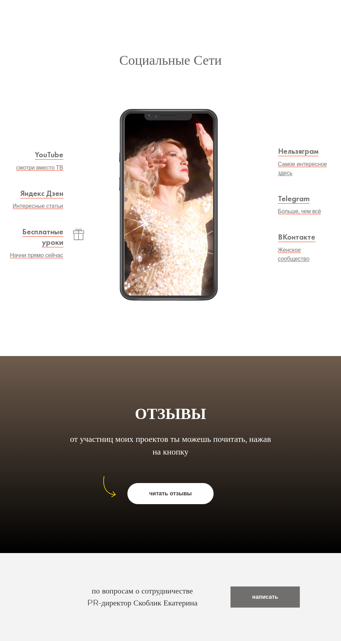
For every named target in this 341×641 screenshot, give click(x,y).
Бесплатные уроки (42, 237)
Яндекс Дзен (41, 193)
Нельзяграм (298, 151)
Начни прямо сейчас (36, 255)
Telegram (294, 198)
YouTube (49, 155)
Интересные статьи (38, 206)
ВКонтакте (296, 237)
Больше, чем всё (299, 211)
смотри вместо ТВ (39, 168)
